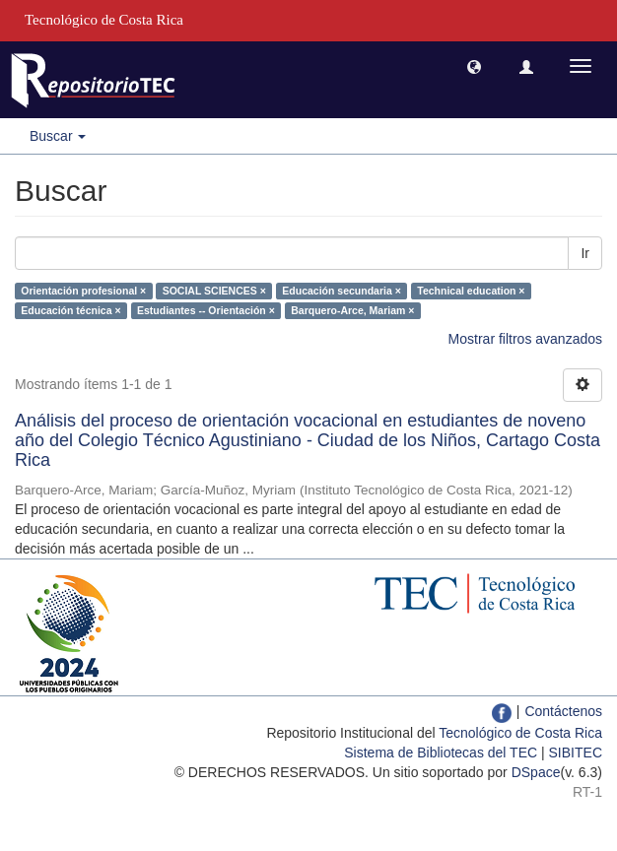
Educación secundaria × (341, 290)
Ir (585, 253)
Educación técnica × (70, 310)
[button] (474, 66)
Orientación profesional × (83, 290)
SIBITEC (575, 752)
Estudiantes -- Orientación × (206, 310)
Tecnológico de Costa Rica (520, 733)
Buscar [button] (58, 136)
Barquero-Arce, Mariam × (352, 310)
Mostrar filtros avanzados (525, 339)
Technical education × (470, 290)
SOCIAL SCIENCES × (214, 290)
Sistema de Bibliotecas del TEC (440, 752)
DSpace (536, 772)
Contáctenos (563, 711)
